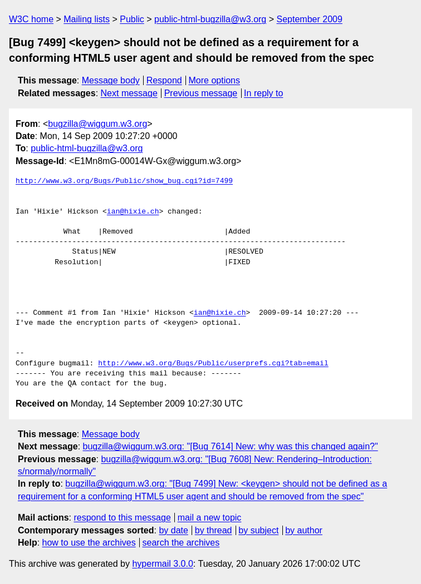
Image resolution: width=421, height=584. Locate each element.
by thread (213, 530)
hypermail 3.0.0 (162, 563)
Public (132, 19)
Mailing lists (86, 19)
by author (303, 530)
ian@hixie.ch (133, 212)
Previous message (201, 93)
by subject (258, 530)
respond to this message (122, 517)
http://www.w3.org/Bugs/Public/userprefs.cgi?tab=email (213, 364)
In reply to (263, 93)
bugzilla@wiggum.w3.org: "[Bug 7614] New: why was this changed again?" (230, 446)
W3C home (31, 19)
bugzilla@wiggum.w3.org (97, 123)
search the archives (181, 542)
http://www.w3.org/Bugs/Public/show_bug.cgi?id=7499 (124, 181)
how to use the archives (89, 542)
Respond (164, 80)
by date (173, 530)
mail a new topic (210, 517)
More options (215, 80)
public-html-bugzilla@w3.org (210, 19)
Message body (111, 80)
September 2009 (309, 19)
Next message (129, 93)
